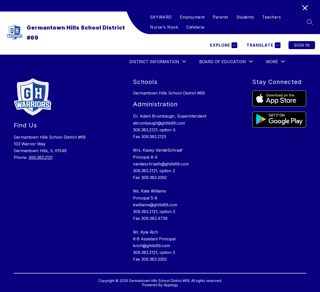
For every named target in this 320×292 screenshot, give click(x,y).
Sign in (302, 45)
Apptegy (171, 285)
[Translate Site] (262, 45)
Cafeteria (195, 27)
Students (245, 17)
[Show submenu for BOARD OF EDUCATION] (222, 62)
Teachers (271, 17)
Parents (220, 17)
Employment (192, 17)
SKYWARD (161, 17)
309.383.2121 (40, 157)
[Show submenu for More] (272, 62)
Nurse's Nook (164, 27)
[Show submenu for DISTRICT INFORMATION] (154, 62)
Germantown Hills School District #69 (169, 92)
